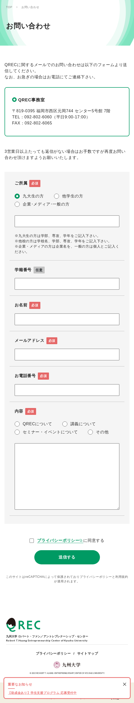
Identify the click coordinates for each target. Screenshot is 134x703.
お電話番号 (32, 376)
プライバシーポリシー (58, 540)
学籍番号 (30, 270)
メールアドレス (36, 340)
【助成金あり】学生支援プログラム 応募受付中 (42, 692)
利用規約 (121, 577)
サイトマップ (87, 653)
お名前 (27, 305)
